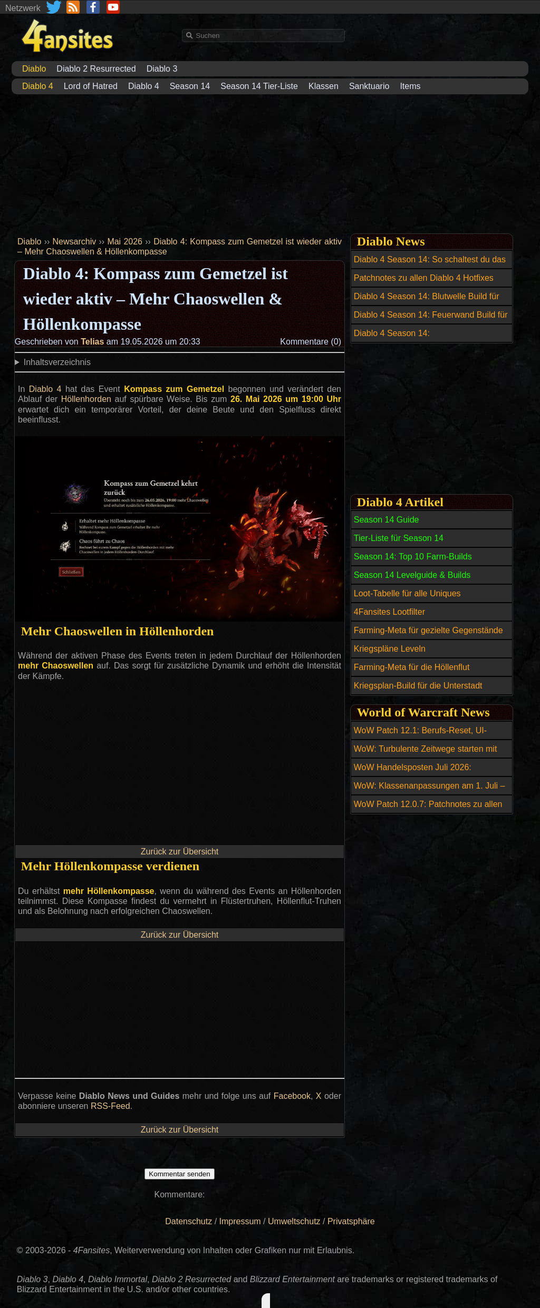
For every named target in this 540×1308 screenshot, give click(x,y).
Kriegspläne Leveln (390, 648)
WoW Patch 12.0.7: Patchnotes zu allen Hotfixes (428, 810)
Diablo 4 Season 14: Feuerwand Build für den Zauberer (431, 320)
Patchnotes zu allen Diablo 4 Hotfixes (424, 277)
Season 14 (190, 86)
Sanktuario (369, 86)
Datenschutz (188, 1221)
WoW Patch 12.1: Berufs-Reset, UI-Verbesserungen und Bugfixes (420, 736)
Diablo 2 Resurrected (96, 68)
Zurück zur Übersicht (180, 851)
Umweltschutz (294, 1221)
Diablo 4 (143, 86)
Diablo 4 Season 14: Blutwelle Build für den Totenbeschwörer (426, 302)
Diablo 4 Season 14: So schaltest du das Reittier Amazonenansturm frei (430, 265)
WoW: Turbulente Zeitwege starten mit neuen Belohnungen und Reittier (425, 754)
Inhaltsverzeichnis (57, 362)
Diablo (29, 241)
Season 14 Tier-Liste (259, 86)
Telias (92, 341)
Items (410, 86)
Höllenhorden (86, 399)
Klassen (323, 86)
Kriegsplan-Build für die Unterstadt (418, 685)
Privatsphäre (351, 1221)
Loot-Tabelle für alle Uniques (407, 593)
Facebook (292, 1095)
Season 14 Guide (386, 519)
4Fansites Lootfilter (389, 611)
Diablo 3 (162, 68)
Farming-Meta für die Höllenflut (412, 667)
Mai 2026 (124, 241)
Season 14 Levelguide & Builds (412, 575)
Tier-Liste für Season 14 (398, 538)
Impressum (240, 1221)
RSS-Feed (110, 1106)
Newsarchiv (75, 241)
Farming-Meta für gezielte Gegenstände (428, 630)
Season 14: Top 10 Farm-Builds (413, 556)
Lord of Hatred (91, 86)
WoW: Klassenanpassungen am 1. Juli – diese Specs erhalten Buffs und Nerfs (429, 791)
